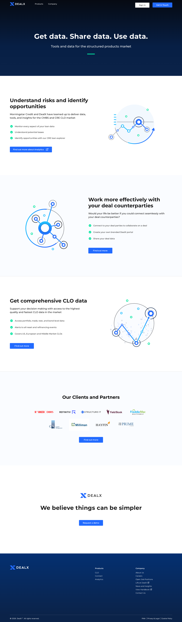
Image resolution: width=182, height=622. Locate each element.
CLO (97, 573)
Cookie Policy (167, 618)
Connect (99, 576)
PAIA (144, 618)
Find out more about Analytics (31, 149)
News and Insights (144, 586)
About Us (140, 573)
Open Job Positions (144, 579)
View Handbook (144, 589)
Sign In (142, 5)
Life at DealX (143, 582)
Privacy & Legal (153, 618)
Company (52, 4)
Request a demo (91, 523)
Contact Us (140, 593)
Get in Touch (162, 5)
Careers (139, 576)
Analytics (99, 579)
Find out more (100, 250)
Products (39, 4)
